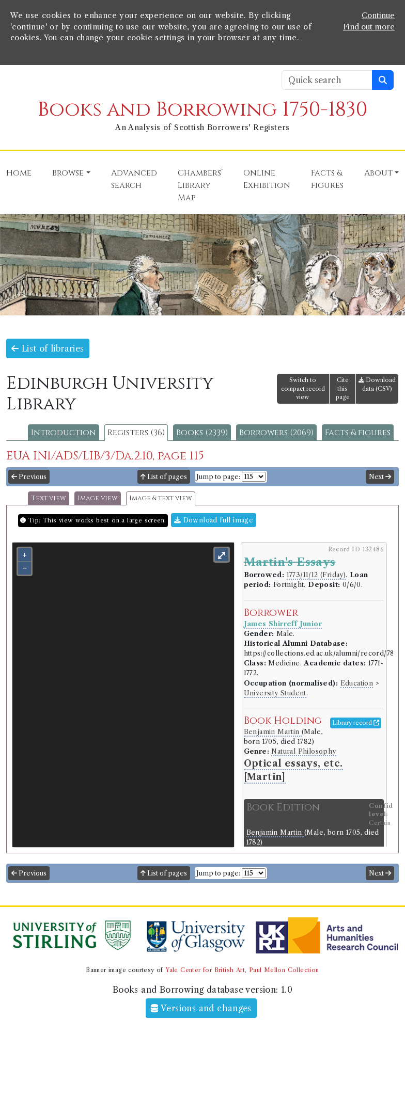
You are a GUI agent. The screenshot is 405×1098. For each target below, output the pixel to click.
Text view (48, 498)
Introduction (63, 432)
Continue (378, 15)
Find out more (369, 26)
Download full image (213, 520)
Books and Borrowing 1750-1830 (202, 110)
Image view (97, 498)
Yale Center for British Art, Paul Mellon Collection (242, 970)
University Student (275, 693)
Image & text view (160, 498)
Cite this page (343, 388)
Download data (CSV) (377, 384)
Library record (355, 722)
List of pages (164, 477)
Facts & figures (358, 432)
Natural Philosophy (303, 751)
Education (356, 683)
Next (380, 477)
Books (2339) (202, 432)
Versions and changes (201, 1008)
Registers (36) (136, 432)
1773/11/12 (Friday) (316, 575)
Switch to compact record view (303, 388)
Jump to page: (218, 477)
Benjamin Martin (273, 732)
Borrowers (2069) (276, 432)
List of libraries (47, 348)
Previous (28, 477)
